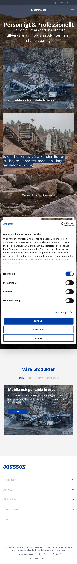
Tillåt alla (38, 321)
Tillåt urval (38, 329)
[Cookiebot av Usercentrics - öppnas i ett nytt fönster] (61, 224)
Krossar (17, 411)
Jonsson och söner (38, 9)
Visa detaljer (61, 312)
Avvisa (38, 338)
